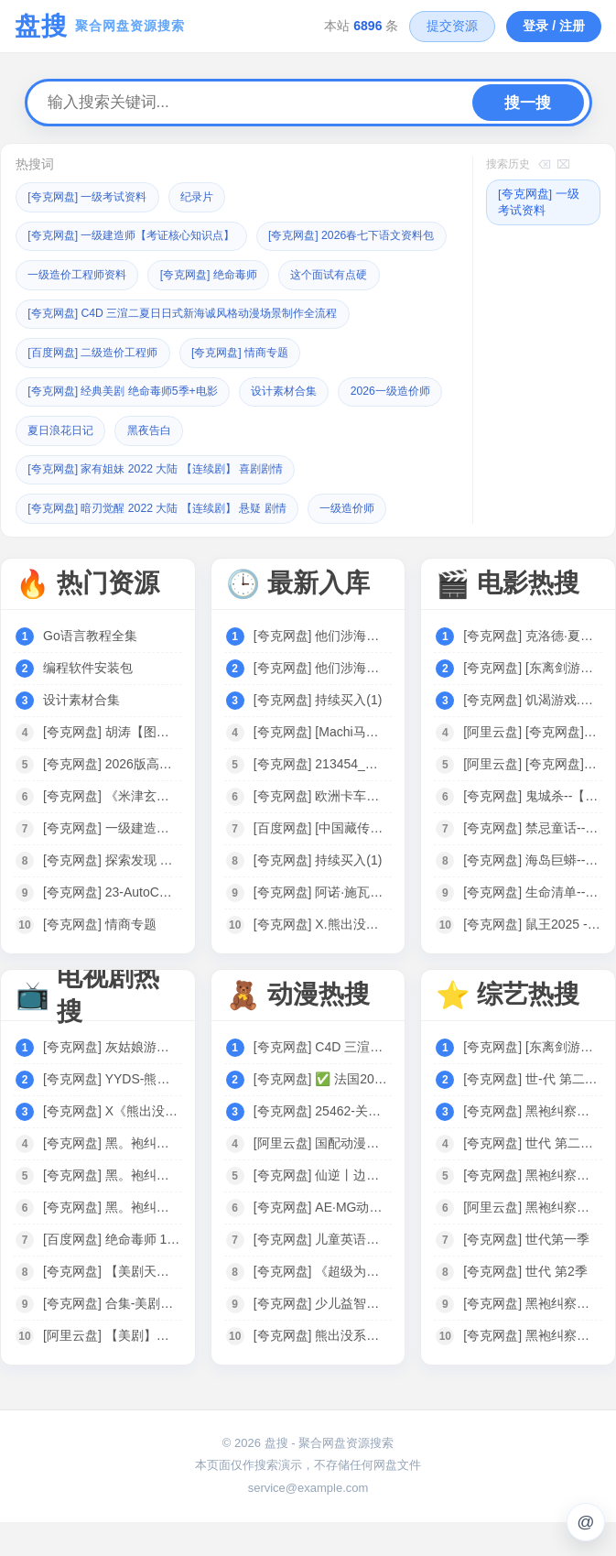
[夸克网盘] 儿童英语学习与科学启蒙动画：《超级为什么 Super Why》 (322, 1273)
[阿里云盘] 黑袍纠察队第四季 (531, 1241)
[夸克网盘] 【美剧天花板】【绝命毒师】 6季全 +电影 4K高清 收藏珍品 (111, 1305)
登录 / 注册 (554, 25)
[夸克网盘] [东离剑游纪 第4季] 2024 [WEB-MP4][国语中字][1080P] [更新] (531, 701)
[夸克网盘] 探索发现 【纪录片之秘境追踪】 (111, 894)
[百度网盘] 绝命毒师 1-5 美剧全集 (111, 1273)
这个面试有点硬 (210, 312)
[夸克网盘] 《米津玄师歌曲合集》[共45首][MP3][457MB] (111, 829)
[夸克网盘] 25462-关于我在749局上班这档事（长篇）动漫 (322, 1144)
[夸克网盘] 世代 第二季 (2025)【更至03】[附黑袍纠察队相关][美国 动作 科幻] (531, 1177)
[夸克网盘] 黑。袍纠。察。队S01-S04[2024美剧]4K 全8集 (111, 1241)
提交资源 (452, 25)
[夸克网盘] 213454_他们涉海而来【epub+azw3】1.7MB (322, 797)
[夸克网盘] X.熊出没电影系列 (322, 958)
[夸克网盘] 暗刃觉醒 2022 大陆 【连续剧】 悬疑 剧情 (168, 542)
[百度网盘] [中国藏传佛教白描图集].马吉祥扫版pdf (322, 861)
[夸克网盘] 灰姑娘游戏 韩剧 (111, 1080)
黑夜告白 (279, 466)
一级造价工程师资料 (296, 273)
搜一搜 (527, 103)
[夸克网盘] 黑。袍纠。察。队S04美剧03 (111, 1209)
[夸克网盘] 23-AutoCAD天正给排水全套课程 (111, 926)
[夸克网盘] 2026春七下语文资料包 (118, 273)
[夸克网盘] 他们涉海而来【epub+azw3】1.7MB (322, 669)
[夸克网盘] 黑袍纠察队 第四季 (531, 1144)
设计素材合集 (304, 427)
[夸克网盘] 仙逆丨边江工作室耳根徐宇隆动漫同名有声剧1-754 (322, 1209)
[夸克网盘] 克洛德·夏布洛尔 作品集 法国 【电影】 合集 (531, 669)
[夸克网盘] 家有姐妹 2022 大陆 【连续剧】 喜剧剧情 (166, 504)
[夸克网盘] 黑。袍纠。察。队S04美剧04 (111, 1177)
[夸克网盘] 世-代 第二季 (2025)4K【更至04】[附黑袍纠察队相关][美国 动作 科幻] (531, 1112)
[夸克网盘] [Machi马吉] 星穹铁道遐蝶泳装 (322, 765)
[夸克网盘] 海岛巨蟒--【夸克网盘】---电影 (531, 894)
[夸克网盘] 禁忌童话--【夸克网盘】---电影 (531, 861)
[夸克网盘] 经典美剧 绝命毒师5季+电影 (130, 427)
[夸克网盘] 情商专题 (256, 389)
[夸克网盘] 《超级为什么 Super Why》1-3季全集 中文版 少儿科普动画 (322, 1305)
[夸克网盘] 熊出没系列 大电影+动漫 (322, 1369)
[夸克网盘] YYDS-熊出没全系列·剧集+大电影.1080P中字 (111, 1112)
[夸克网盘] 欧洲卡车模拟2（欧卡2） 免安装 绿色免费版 (322, 829)
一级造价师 (372, 542)
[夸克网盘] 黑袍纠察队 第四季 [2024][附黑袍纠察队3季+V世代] (531, 1369)
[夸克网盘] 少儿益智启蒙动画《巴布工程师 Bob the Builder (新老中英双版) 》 (322, 1337)
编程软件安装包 (88, 701)
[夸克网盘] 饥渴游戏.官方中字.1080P (531, 733)
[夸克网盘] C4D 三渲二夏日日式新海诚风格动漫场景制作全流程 (195, 350)
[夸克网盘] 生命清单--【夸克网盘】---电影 (531, 926)
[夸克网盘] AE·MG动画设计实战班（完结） (322, 1241)
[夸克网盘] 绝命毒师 (81, 312)
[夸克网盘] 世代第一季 (526, 1273)
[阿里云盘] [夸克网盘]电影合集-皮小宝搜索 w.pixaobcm (531, 797)
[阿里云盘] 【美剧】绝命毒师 (111, 1369)
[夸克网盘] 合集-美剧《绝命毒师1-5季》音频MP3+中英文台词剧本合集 (111, 1337)
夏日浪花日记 (185, 466)
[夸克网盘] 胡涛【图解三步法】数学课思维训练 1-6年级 (111, 765)
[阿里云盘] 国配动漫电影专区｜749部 (322, 1177)
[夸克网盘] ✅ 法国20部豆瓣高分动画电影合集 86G (322, 1112)
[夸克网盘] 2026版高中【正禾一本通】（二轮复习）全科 (111, 797)
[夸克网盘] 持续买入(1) (318, 733)
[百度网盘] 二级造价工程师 (98, 389)
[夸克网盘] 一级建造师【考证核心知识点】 (140, 235)
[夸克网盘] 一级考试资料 (92, 196)
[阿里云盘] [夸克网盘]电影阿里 (531, 765)
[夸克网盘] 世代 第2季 (525, 1305)
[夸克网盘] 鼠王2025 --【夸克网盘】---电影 (531, 958)
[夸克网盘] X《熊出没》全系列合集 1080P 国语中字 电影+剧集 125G (111, 1144)
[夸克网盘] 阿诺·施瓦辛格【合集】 (322, 926)
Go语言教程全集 (90, 669)
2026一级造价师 (71, 466)
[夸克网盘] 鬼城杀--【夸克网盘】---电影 (531, 829)
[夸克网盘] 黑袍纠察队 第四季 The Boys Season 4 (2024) (531, 1209)
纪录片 (210, 196)
